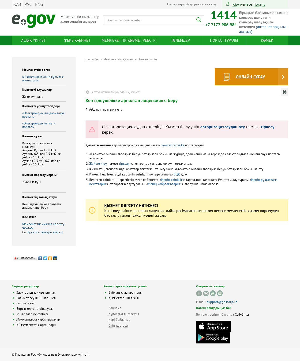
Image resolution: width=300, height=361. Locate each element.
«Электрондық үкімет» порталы (38, 125)
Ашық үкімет (33, 40)
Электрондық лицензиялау (36, 292)
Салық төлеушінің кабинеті (36, 298)
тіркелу (259, 4)
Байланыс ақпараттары (125, 292)
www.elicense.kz (172, 145)
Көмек (267, 40)
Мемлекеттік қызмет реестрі (129, 40)
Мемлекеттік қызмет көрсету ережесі (43, 226)
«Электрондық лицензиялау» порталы (43, 115)
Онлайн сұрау (250, 77)
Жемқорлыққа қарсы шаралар (38, 319)
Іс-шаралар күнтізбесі (32, 314)
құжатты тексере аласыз (45, 232)
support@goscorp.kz (222, 302)
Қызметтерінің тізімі (124, 298)
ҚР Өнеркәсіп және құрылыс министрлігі (43, 78)
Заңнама (115, 308)
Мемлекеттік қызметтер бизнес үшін (130, 59)
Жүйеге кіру (98, 163)
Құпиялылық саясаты (124, 314)
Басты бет (93, 59)
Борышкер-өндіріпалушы (34, 308)
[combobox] (153, 20)
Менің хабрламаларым (165, 184)
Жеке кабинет (77, 40)
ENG (39, 4)
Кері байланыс (119, 319)
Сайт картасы (118, 325)
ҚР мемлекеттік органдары (36, 325)
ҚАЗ (17, 4)
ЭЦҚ (177, 174)
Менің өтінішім (172, 180)
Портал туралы (224, 40)
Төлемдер (180, 40)
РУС (28, 4)
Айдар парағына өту (105, 109)
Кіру (235, 4)
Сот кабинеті (25, 303)
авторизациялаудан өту (222, 126)
